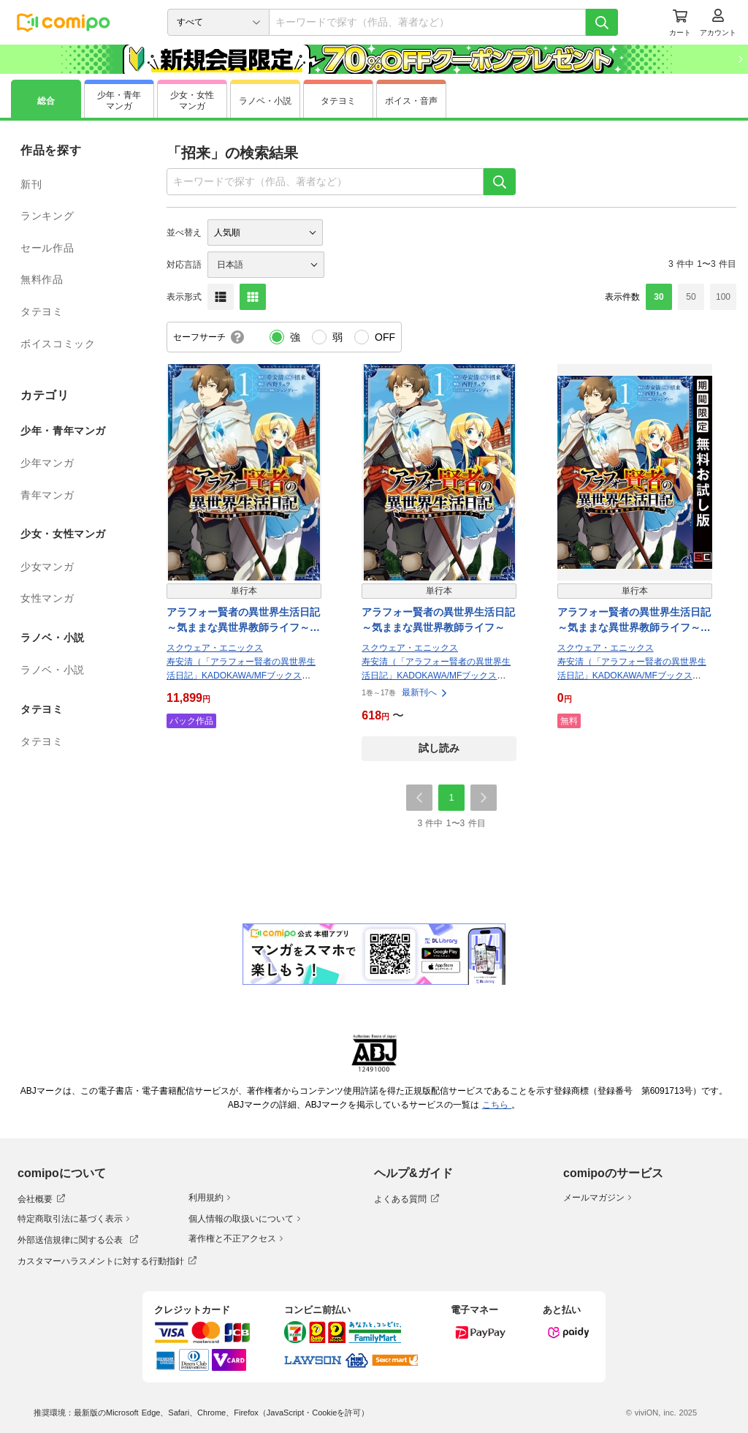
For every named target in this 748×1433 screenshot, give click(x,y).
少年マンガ (47, 463)
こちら (496, 1105)
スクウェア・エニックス (215, 648)
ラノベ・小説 (52, 670)
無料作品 (42, 279)
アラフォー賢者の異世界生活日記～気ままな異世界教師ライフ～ (438, 619)
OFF (385, 337)
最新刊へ (425, 692)
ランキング (47, 216)
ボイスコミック (57, 343)
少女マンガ (47, 566)
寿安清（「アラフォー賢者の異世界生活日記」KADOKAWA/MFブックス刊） (241, 676)
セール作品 (47, 248)
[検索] (602, 22)
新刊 (31, 184)
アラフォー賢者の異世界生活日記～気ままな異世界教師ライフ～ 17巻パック (243, 620)
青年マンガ (47, 495)
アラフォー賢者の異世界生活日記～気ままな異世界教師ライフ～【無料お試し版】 (634, 620)
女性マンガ (47, 598)
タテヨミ (42, 311)
